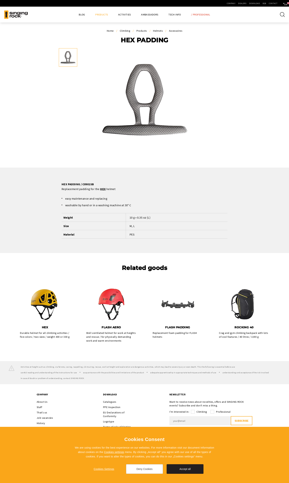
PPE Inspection (112, 407)
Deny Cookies (144, 469)
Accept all (185, 469)
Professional (223, 412)
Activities (124, 14)
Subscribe (241, 421)
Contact (260, 3)
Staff (39, 407)
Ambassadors (149, 14)
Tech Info (174, 14)
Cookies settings (114, 452)
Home (110, 30)
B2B (251, 3)
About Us (42, 402)
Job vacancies (45, 418)
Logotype (108, 421)
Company (218, 3)
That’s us (42, 412)
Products (101, 14)
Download (242, 3)
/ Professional (200, 14)
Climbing (125, 30)
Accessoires (175, 30)
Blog (82, 14)
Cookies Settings (104, 469)
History (41, 423)
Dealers (230, 3)
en (280, 3)
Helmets (158, 30)
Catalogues (109, 402)
